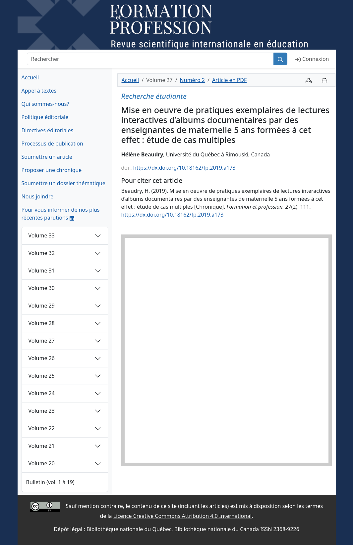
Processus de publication (52, 143)
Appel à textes (39, 90)
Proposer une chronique (52, 170)
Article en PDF (229, 80)
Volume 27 (42, 340)
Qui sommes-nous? (45, 103)
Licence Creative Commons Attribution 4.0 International (182, 516)
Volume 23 (42, 410)
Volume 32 (42, 253)
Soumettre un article (47, 156)
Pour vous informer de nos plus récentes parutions (61, 213)
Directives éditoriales (48, 130)
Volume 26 (42, 358)
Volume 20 (42, 463)
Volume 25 (42, 375)
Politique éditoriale (45, 117)
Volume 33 (42, 235)
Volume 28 (42, 323)
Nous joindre (38, 196)
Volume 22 (42, 428)
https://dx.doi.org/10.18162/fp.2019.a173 (184, 167)
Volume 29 (42, 305)
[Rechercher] (150, 59)
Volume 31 (42, 270)
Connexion (312, 59)
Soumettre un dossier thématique (63, 183)
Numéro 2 (192, 80)
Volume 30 (42, 288)
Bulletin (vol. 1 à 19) (50, 482)
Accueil (30, 77)
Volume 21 (42, 445)
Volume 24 (42, 393)
